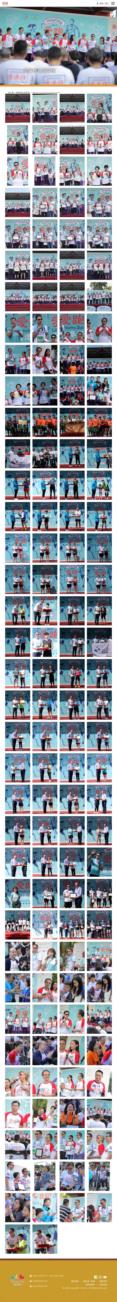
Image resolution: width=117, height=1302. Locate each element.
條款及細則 (90, 1284)
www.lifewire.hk (40, 1286)
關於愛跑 (75, 1281)
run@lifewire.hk (39, 1280)
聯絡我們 (103, 1281)
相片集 (11, 92)
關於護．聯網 (89, 1281)
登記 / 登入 (102, 3)
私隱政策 (103, 1284)
